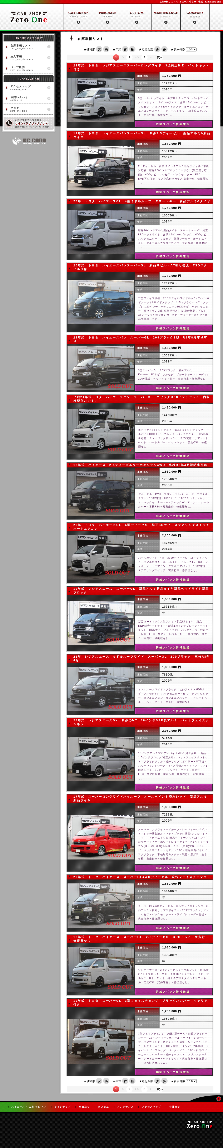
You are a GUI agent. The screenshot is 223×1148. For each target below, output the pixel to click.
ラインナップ (62, 1107)
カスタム (103, 1107)
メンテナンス (125, 1107)
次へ (160, 57)
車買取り (84, 1107)
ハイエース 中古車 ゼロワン (28, 1107)
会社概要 (174, 1107)
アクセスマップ (151, 1107)
